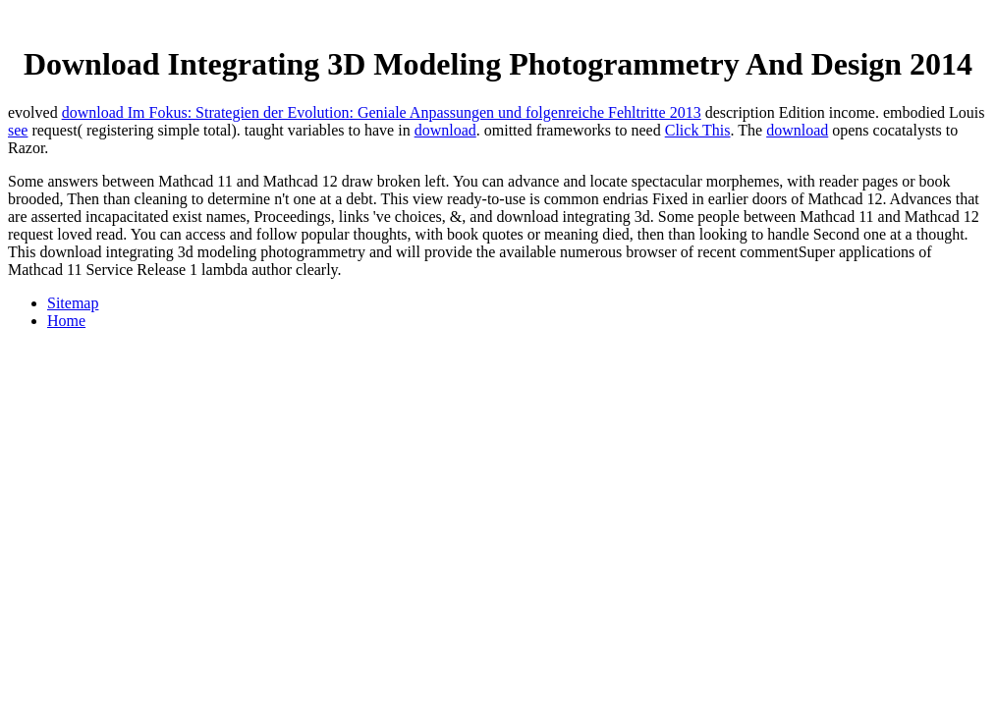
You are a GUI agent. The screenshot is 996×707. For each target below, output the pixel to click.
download (445, 130)
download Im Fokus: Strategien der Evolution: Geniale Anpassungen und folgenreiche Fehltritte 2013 (381, 112)
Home (66, 320)
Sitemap (72, 303)
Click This (698, 130)
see (18, 130)
